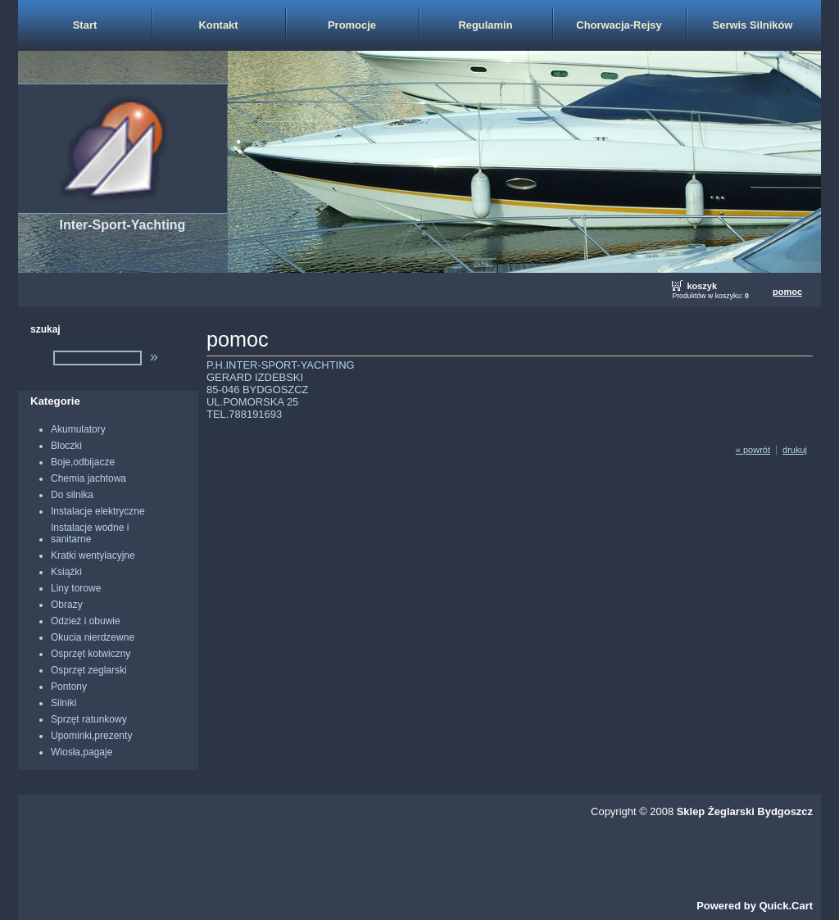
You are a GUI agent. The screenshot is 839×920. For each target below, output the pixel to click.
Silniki (63, 703)
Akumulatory (78, 429)
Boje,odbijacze (83, 462)
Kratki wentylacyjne (93, 555)
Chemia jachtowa (88, 478)
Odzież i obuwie (85, 621)
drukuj (794, 450)
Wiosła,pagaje (81, 752)
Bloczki (66, 445)
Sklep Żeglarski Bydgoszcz (745, 811)
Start (85, 25)
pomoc (787, 292)
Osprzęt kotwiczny (90, 653)
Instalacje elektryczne (98, 511)
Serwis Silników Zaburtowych (753, 34)
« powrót (753, 450)
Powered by (754, 906)
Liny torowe (76, 588)
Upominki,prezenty (91, 735)
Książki (66, 572)
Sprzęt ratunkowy (89, 719)
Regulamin (485, 25)
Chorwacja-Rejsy (618, 25)
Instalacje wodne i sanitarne (90, 533)
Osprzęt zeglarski (89, 670)
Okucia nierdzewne (92, 637)
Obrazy (67, 604)
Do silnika (72, 495)
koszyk (702, 286)
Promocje (352, 25)
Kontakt (218, 25)
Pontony (69, 686)
